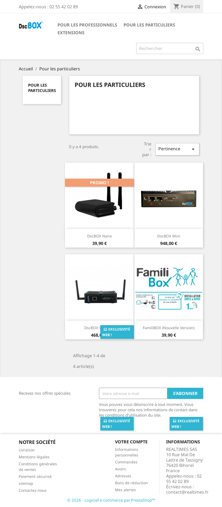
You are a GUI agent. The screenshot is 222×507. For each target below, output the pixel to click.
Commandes (126, 461)
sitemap (26, 483)
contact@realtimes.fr (187, 492)
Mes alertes (125, 489)
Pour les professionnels (87, 25)
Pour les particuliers (149, 25)
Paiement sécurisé (35, 476)
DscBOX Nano (99, 236)
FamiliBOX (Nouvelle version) (168, 327)
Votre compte (131, 442)
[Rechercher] (169, 48)
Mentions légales (34, 456)
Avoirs (120, 468)
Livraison (27, 449)
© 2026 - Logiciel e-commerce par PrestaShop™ (111, 500)
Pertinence (177, 149)
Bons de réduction (131, 482)
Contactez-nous (33, 490)
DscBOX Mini (168, 236)
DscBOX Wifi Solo (99, 327)
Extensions (71, 33)
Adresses (123, 475)
